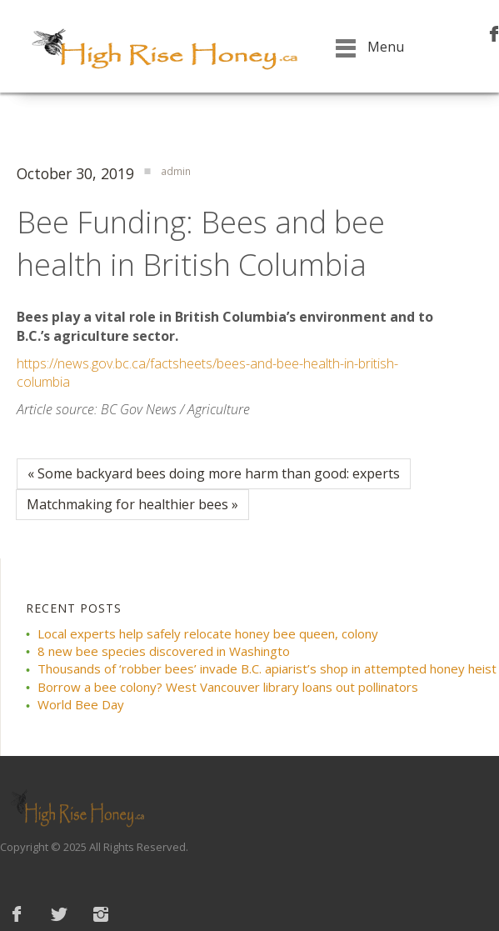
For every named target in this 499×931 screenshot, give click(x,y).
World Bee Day (80, 704)
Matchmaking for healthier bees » (132, 504)
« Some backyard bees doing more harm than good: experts (213, 473)
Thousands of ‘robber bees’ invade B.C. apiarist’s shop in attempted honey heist (267, 668)
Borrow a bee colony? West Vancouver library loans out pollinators (227, 686)
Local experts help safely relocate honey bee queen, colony (207, 633)
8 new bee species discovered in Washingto (163, 651)
